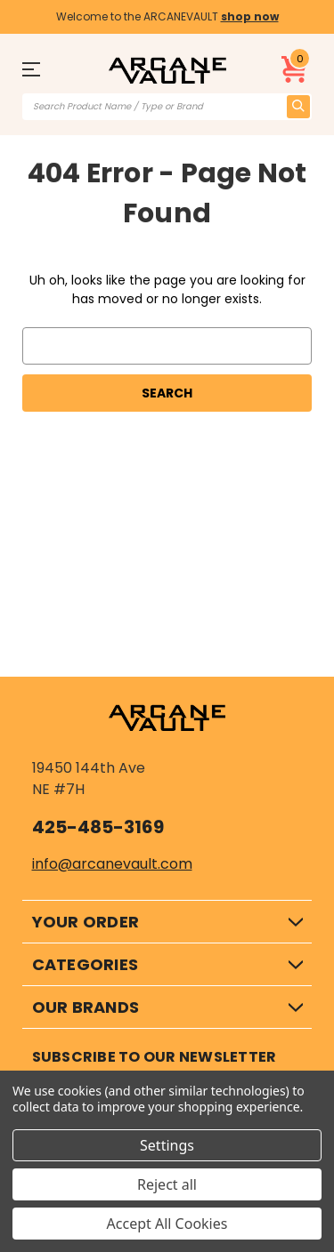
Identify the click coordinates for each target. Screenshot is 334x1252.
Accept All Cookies (167, 1223)
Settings (167, 1145)
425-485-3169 (98, 827)
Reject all (167, 1184)
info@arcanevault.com (112, 864)
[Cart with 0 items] (294, 69)
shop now (250, 16)
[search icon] (298, 106)
